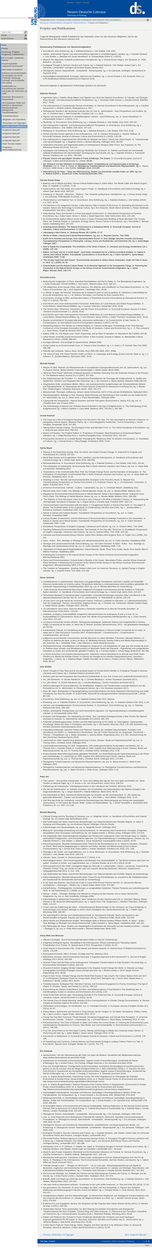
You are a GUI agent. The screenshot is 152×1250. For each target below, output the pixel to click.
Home (52, 20)
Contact (52, 1241)
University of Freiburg (76, 15)
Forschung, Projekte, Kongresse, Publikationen (74, 20)
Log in (147, 1245)
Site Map (44, 1241)
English (78, 3)
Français (85, 3)
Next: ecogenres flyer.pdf (136, 1235)
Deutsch (70, 3)
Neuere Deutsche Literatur (86, 12)
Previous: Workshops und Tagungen (58, 1235)
